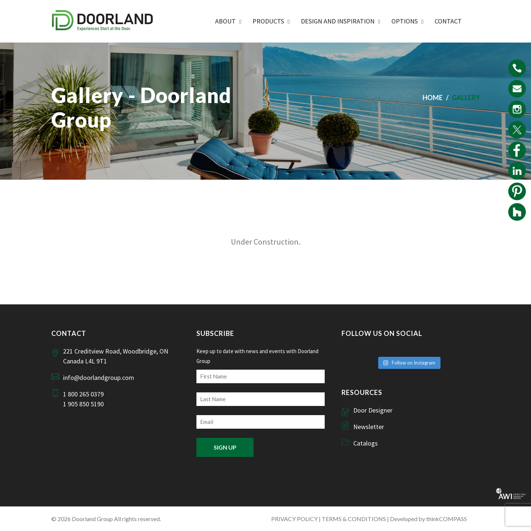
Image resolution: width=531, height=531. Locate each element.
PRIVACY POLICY (294, 518)
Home (433, 98)
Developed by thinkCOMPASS (428, 518)
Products (268, 21)
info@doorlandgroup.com (98, 377)
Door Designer (372, 410)
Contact (448, 21)
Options (404, 21)
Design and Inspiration (338, 21)
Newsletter (368, 426)
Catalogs (365, 443)
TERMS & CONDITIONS (354, 518)
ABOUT (225, 21)
